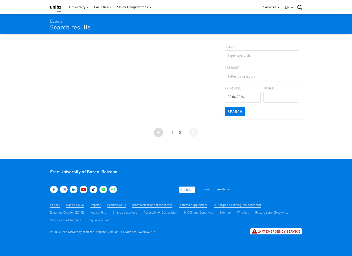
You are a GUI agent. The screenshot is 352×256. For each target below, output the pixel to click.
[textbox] (262, 76)
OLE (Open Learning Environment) (237, 205)
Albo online (98, 212)
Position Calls (116, 205)
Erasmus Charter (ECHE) (67, 212)
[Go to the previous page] (158, 132)
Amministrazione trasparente (152, 205)
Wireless (243, 212)
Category (232, 67)
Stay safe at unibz (100, 220)
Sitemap (225, 212)
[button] (289, 7)
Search (231, 47)
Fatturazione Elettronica (271, 212)
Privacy (55, 205)
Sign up (187, 189)
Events (56, 21)
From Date (233, 88)
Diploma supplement (193, 205)
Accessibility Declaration (160, 212)
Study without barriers (65, 220)
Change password (124, 212)
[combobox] (262, 76)
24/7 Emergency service (276, 231)
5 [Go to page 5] (180, 133)
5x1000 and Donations (198, 212)
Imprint (95, 205)
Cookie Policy (75, 205)
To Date (269, 88)
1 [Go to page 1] (172, 133)
